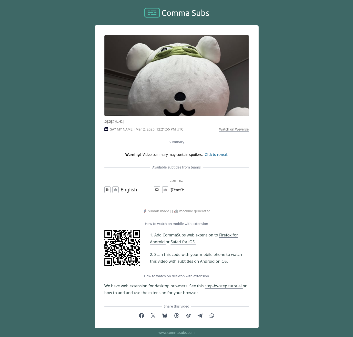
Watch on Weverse (234, 129)
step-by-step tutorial (224, 286)
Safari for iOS (183, 241)
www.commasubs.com (176, 332)
